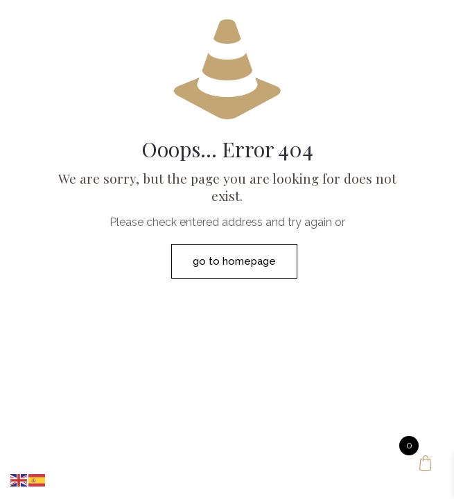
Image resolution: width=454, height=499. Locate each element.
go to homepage (234, 261)
